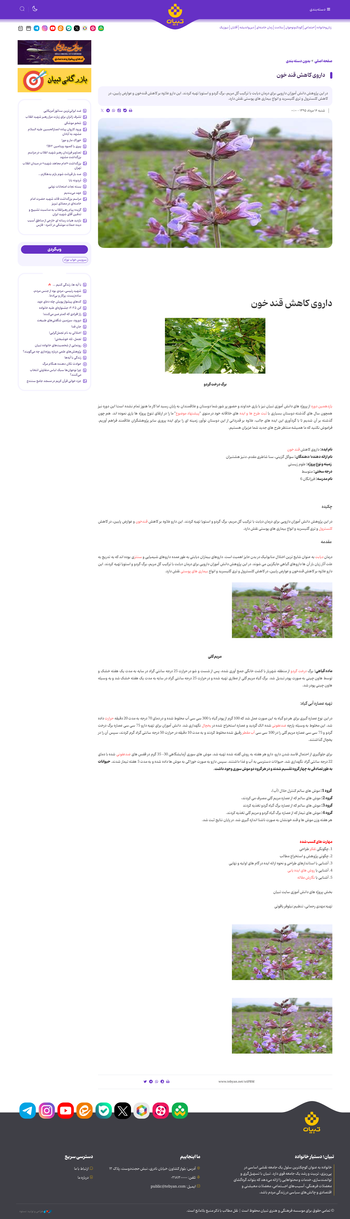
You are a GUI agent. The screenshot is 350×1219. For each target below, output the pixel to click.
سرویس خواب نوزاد (75, 259)
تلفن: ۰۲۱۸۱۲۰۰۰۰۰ (183, 1178)
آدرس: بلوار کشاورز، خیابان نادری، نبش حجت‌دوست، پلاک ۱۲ (152, 1169)
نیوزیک (224, 27)
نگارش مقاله (306, 878)
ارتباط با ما (81, 1169)
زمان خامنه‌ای (264, 27)
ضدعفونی (279, 726)
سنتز (138, 557)
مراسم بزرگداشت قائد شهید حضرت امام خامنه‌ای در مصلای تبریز (55, 201)
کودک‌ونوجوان (293, 27)
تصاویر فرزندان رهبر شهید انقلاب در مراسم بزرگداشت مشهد (54, 154)
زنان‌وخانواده (324, 27)
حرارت (109, 718)
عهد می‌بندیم (72, 192)
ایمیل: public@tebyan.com (173, 1187)
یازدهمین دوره (321, 406)
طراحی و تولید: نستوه (35, 1211)
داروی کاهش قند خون (301, 75)
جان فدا (76, 326)
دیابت (319, 557)
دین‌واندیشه (247, 27)
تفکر (312, 849)
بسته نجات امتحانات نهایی (64, 186)
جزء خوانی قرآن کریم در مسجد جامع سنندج (54, 381)
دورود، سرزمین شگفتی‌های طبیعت (59, 320)
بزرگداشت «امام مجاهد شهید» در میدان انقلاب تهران (52, 165)
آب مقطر (248, 733)
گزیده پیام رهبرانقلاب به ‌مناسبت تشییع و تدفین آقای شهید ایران (55, 212)
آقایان (234, 27)
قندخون (141, 522)
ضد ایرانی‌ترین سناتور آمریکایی (62, 110)
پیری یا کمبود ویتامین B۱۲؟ (63, 146)
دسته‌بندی (320, 9)
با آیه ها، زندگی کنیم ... (67, 284)
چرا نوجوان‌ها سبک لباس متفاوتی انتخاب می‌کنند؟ (55, 372)
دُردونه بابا (75, 180)
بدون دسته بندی (298, 61)
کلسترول (325, 529)
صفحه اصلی (323, 61)
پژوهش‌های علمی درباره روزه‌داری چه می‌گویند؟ (52, 351)
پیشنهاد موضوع (188, 413)
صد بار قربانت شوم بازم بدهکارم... (59, 174)
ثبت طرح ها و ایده (253, 413)
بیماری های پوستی (194, 571)
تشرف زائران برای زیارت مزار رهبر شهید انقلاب (53, 116)
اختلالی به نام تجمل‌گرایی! (65, 332)
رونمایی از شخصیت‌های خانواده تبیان (58, 345)
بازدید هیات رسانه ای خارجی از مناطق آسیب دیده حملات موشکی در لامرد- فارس (54, 222)
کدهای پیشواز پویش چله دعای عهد (59, 301)
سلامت (279, 27)
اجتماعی (309, 27)
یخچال (206, 726)
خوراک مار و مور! (71, 140)
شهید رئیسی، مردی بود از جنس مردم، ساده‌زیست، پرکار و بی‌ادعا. (57, 293)
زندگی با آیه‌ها (73, 357)
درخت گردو (299, 671)
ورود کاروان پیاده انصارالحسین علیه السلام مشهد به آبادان (54, 131)
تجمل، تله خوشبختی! (68, 339)
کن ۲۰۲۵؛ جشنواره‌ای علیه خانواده (60, 307)
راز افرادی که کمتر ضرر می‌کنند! (62, 314)
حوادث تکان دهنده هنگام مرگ (61, 363)
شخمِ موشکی (72, 123)
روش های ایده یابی (301, 870)
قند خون (293, 450)
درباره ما (83, 1178)
